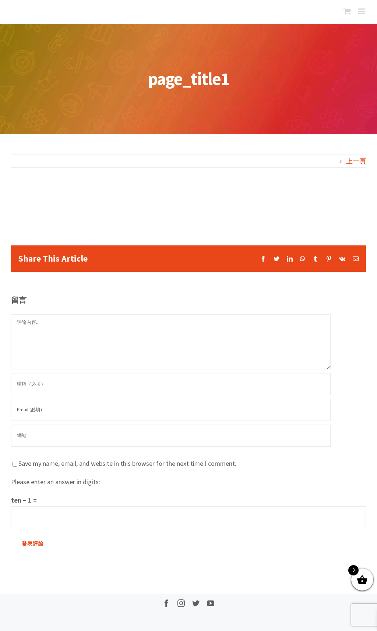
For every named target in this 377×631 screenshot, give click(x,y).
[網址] (171, 436)
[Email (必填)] (171, 410)
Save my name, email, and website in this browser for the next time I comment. (127, 463)
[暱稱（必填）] (171, 384)
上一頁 (356, 161)
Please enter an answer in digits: (55, 482)
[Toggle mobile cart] (347, 11)
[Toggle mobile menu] (362, 11)
